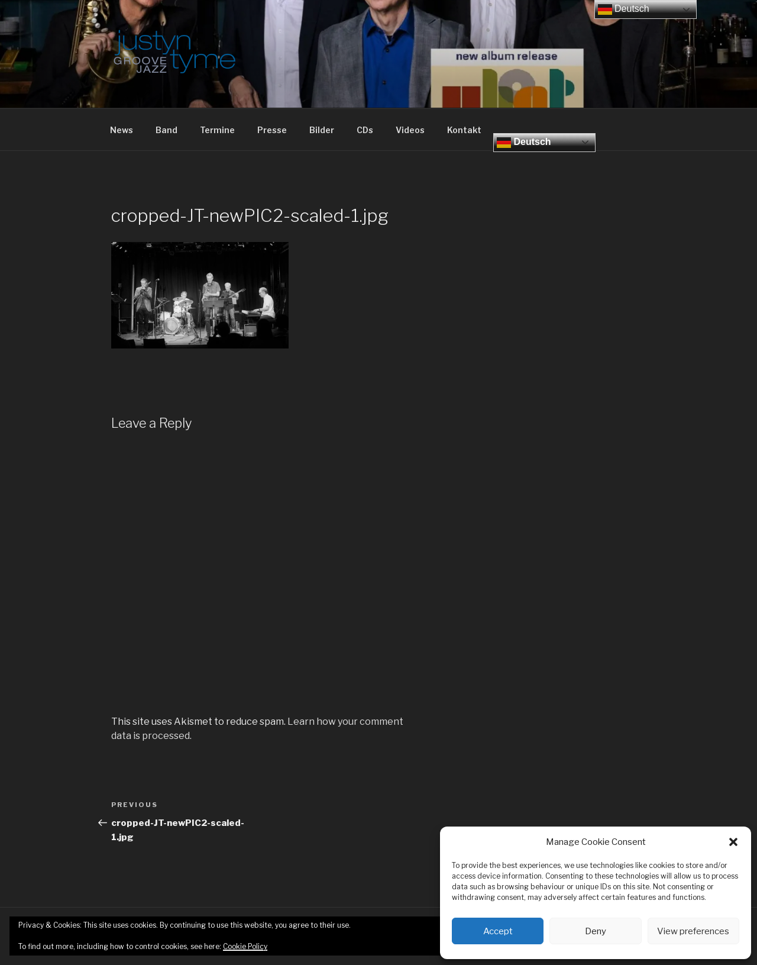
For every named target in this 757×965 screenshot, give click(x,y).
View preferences (693, 931)
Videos (410, 130)
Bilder (321, 130)
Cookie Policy (245, 946)
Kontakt (464, 130)
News (121, 130)
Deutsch (524, 142)
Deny (595, 931)
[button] (733, 842)
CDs (365, 130)
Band (166, 130)
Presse (272, 130)
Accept (498, 931)
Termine (217, 130)
